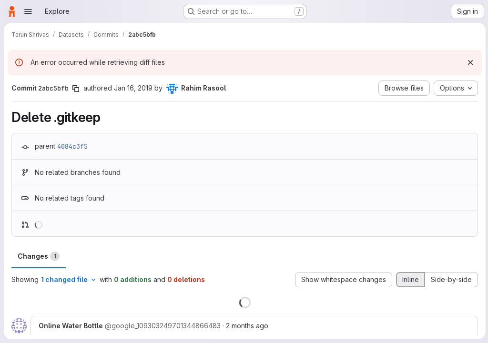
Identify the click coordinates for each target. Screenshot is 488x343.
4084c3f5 (72, 146)
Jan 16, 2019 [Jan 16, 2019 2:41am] (133, 88)
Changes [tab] (39, 256)
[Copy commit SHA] (75, 88)
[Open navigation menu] (28, 11)
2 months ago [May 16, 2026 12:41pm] (247, 326)
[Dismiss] (469, 62)
